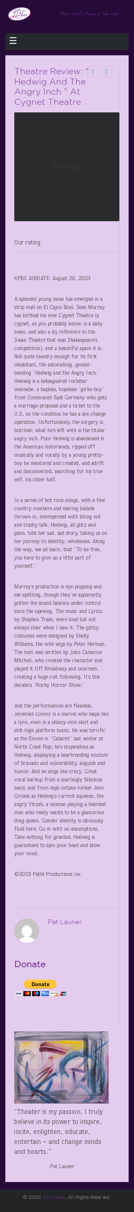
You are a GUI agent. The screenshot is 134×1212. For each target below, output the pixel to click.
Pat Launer (54, 1197)
